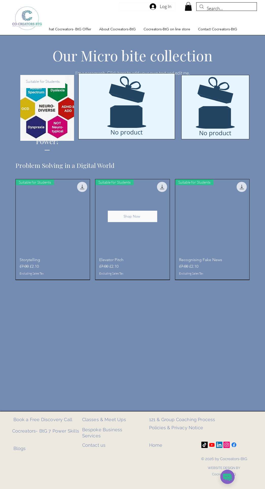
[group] (132, 229)
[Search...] (226, 9)
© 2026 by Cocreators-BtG (224, 459)
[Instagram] (226, 445)
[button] (68, 29)
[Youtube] (212, 445)
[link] (188, 6)
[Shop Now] (132, 216)
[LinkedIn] (219, 445)
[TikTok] (204, 445)
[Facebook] (234, 445)
